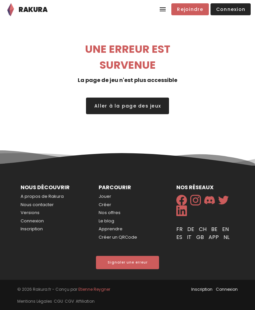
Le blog (106, 221)
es (180, 237)
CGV (69, 301)
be (215, 229)
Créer (105, 204)
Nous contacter (37, 204)
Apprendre (111, 229)
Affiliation (85, 301)
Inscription (32, 229)
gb (200, 237)
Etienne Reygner (94, 289)
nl (226, 237)
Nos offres (110, 212)
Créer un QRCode (118, 237)
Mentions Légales (34, 301)
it (190, 237)
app (214, 237)
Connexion (32, 221)
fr (180, 229)
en (225, 229)
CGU (58, 301)
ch (203, 229)
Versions (30, 212)
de (191, 229)
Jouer (105, 196)
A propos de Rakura (42, 196)
